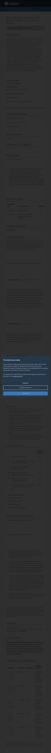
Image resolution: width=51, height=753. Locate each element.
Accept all (25, 393)
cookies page (18, 376)
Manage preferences (25, 387)
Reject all (25, 383)
